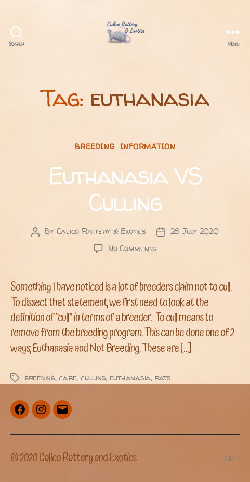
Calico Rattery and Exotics (87, 458)
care (67, 377)
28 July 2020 (194, 231)
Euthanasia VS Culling (125, 189)
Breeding (95, 147)
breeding (40, 377)
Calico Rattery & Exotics (101, 231)
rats (163, 377)
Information (148, 147)
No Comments (132, 248)
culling (93, 377)
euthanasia (130, 377)
